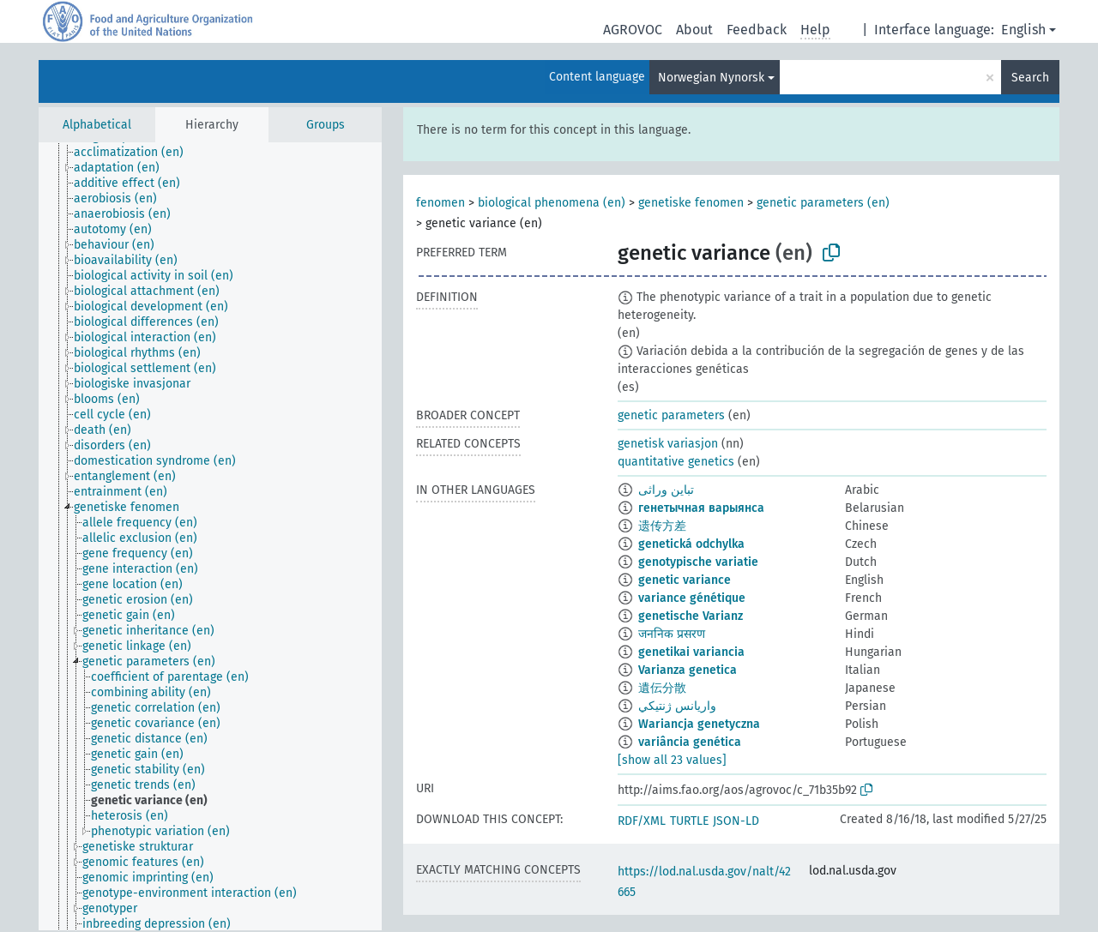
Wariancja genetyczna (699, 724)
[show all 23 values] (672, 760)
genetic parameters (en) (823, 202)
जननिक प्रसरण (671, 634)
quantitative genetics (676, 461)
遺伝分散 (662, 688)
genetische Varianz (690, 616)
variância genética (689, 742)
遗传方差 (662, 526)
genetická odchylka (691, 544)
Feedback (757, 29)
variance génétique (691, 598)
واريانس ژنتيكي (677, 706)
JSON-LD (736, 821)
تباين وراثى (666, 490)
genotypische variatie (698, 562)
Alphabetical (97, 124)
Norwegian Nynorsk (711, 77)
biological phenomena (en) (551, 202)
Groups (325, 124)
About (694, 29)
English (1023, 29)
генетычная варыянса (701, 508)
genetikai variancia (691, 652)
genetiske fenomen (691, 202)
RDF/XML (642, 821)
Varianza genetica (687, 670)
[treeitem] (136, 152)
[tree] (210, 536)
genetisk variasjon (668, 443)
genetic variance (684, 580)
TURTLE (689, 821)
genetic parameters (671, 415)
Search (1030, 77)
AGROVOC (632, 29)
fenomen (440, 202)
